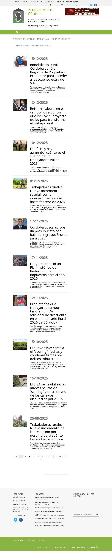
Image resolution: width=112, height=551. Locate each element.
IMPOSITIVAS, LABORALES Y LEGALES (53, 39)
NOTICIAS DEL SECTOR (23, 39)
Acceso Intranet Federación (59, 5)
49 (60, 456)
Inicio (39, 547)
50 (65, 456)
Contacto (79, 5)
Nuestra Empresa (63, 547)
